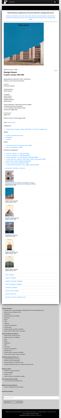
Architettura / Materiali (11, 287)
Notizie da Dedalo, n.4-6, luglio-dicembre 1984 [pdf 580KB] (22, 157)
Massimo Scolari (9, 216)
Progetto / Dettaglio (10, 278)
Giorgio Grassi (11, 122)
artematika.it (33, 415)
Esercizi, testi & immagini (12, 290)
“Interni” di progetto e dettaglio (13, 284)
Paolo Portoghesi (10, 251)
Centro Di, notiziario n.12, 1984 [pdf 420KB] (18, 155)
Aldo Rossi (8, 268)
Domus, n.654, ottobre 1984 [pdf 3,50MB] (17, 163)
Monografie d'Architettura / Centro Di (15, 168)
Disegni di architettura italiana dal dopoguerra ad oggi (19, 182)
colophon (8, 139)
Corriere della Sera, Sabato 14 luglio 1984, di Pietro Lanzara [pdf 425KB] (25, 159)
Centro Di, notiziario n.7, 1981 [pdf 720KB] (17, 153)
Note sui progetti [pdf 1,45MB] (14, 147)
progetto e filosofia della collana (14, 135)
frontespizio (9, 137)
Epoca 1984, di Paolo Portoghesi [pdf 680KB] (18, 161)
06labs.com (38, 415)
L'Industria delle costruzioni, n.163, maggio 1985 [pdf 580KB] (22, 164)
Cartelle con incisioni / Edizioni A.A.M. (15, 297)
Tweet (55, 70)
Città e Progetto (9, 274)
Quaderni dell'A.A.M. (10, 294)
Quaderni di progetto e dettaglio (13, 281)
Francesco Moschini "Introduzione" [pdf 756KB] (19, 145)
